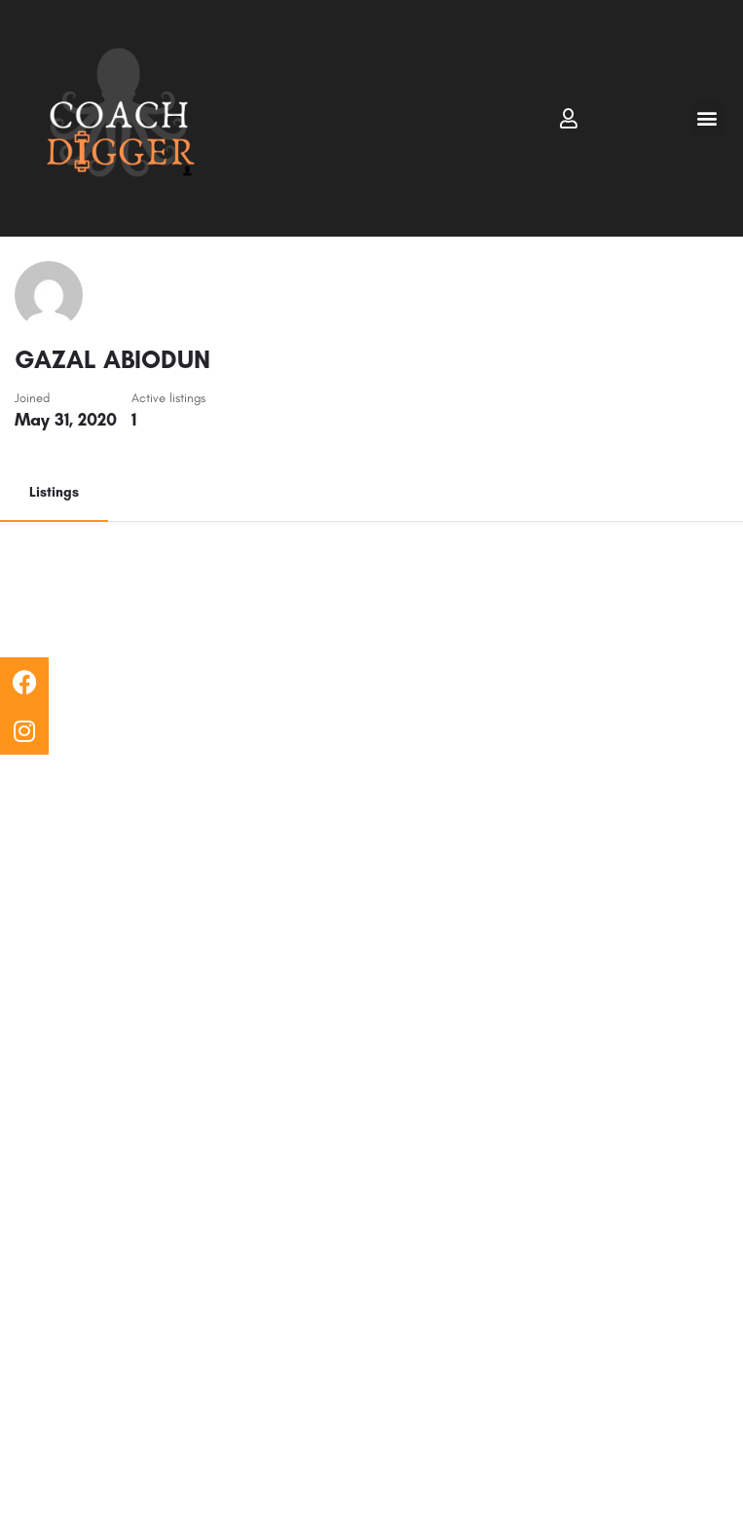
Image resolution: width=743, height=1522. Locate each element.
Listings (54, 492)
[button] (707, 118)
